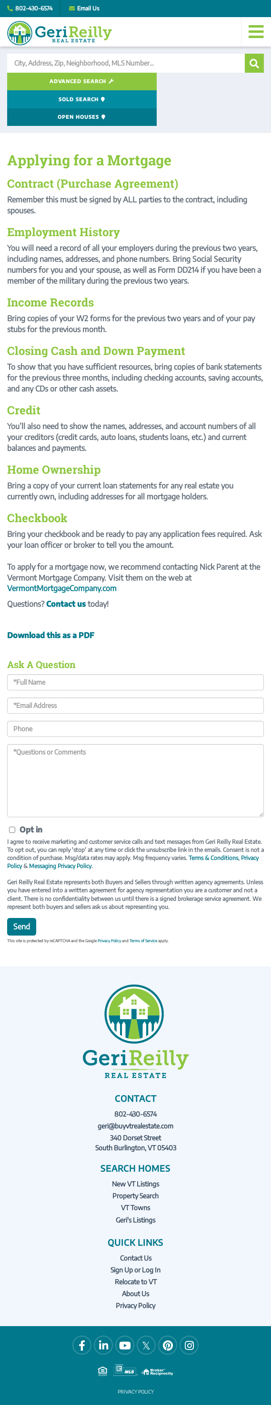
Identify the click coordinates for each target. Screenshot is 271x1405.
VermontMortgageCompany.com (62, 553)
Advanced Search (46, 82)
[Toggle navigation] (256, 32)
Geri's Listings (135, 1185)
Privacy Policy (109, 905)
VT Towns (135, 1173)
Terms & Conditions (213, 822)
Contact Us (135, 1223)
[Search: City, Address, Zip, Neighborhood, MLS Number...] (126, 63)
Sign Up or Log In (135, 1235)
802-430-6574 (33, 8)
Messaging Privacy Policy (60, 830)
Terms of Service (143, 905)
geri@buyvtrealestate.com (135, 1091)
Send (21, 891)
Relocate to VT (136, 1247)
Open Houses (218, 82)
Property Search (135, 1161)
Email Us (88, 8)
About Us (135, 1259)
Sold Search (131, 82)
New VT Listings (135, 1149)
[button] (254, 63)
